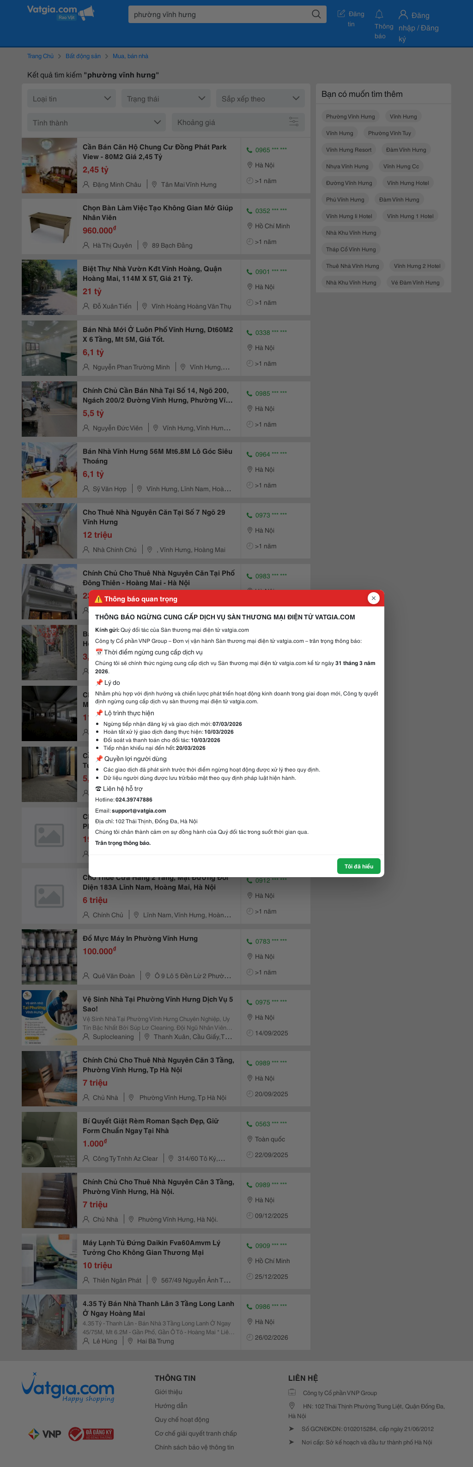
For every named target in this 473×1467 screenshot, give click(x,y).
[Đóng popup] (374, 598)
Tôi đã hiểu (359, 866)
